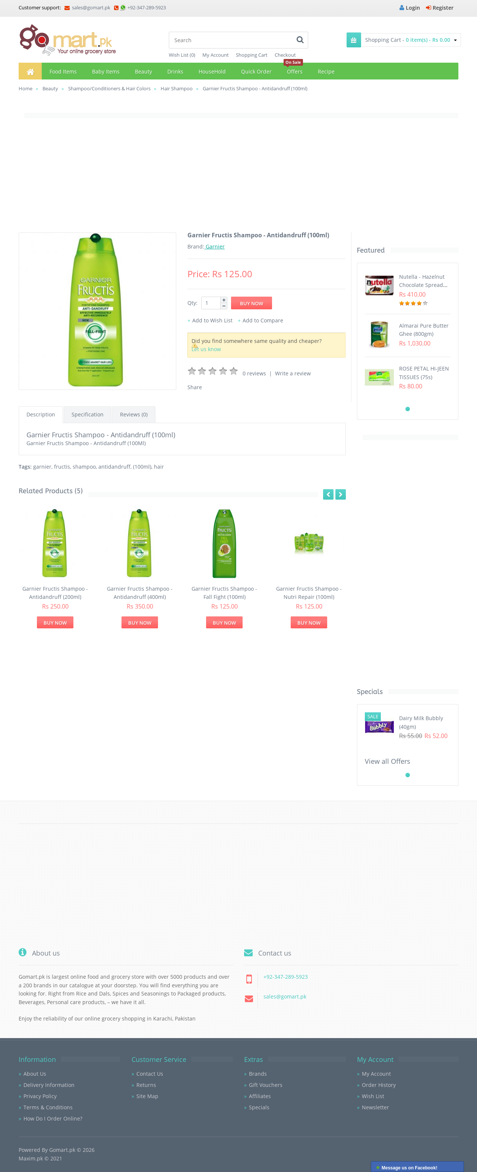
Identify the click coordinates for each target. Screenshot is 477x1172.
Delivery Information (49, 1084)
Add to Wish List (212, 320)
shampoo (84, 466)
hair (159, 466)
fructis (62, 466)
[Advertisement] (238, 180)
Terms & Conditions (48, 1107)
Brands (258, 1073)
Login (409, 7)
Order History (379, 1084)
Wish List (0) (182, 54)
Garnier (214, 246)
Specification (88, 414)
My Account (215, 54)
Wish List (373, 1096)
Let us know (206, 349)
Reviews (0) (134, 414)
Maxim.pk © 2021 (40, 1158)
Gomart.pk (62, 1149)
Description (40, 414)
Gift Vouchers (265, 1084)
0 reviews (254, 373)
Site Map (147, 1096)
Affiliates (260, 1096)
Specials (259, 1107)
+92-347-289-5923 (146, 7)
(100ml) (142, 466)
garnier (42, 466)
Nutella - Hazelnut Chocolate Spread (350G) (422, 285)
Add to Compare (263, 320)
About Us (34, 1073)
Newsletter (375, 1107)
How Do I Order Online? (52, 1118)
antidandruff (114, 466)
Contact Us (149, 1073)
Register (440, 7)
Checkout (285, 54)
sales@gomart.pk (87, 7)
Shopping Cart (252, 54)
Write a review (293, 373)
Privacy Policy (40, 1096)
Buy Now (55, 622)
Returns (146, 1084)
